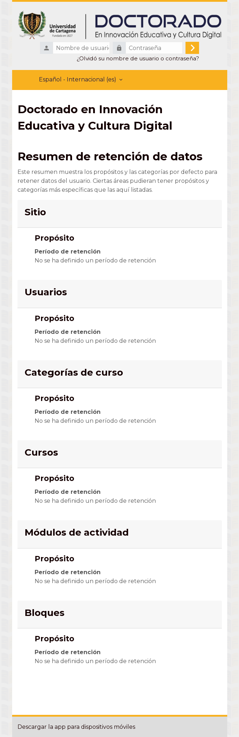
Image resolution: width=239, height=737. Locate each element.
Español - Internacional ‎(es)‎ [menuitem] (77, 79)
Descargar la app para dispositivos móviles (76, 726)
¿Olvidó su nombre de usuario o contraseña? (138, 58)
